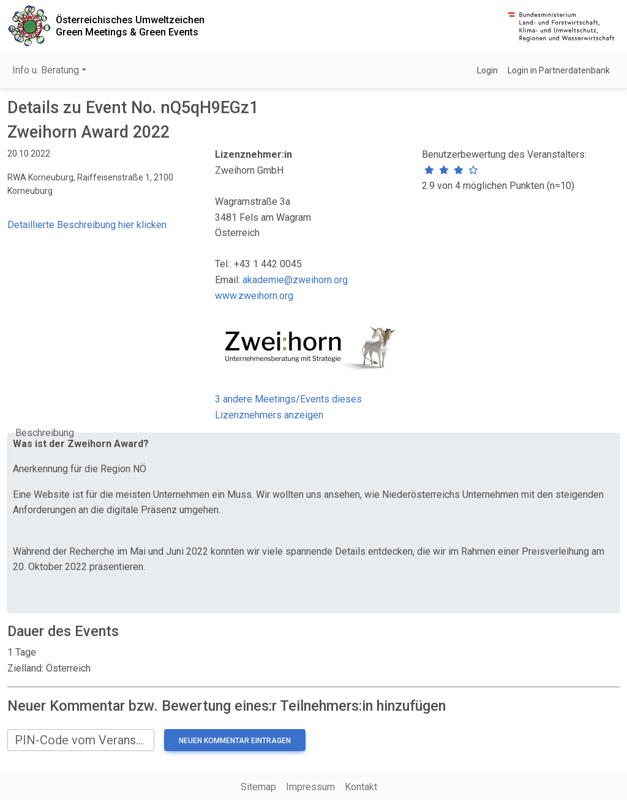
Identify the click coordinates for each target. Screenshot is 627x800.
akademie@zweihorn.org (295, 280)
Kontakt (361, 787)
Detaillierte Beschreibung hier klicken (87, 225)
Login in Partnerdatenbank (559, 70)
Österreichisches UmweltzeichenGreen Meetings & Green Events (130, 25)
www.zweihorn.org (254, 296)
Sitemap (258, 787)
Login (487, 70)
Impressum (310, 787)
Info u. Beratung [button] (45, 70)
